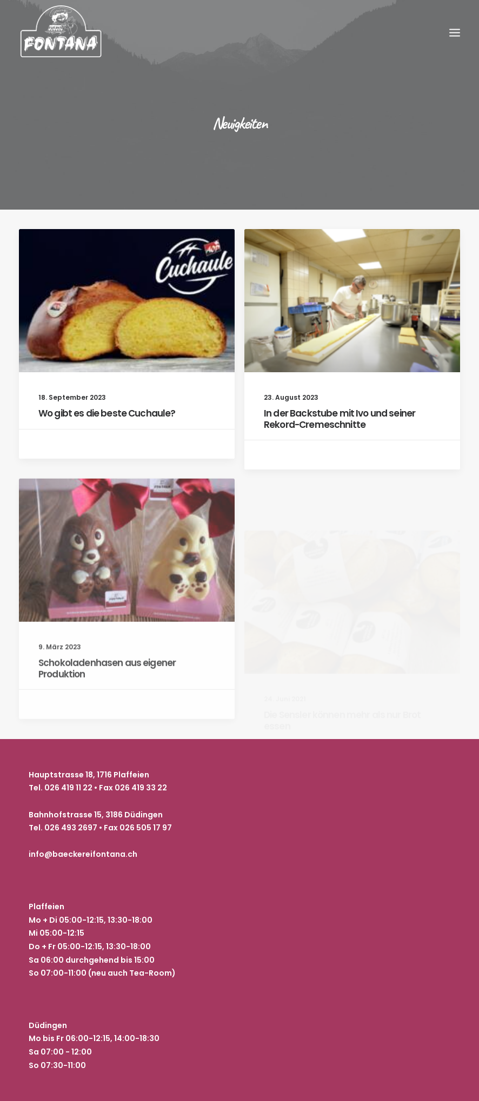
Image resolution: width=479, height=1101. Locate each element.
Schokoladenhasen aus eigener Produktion (107, 703)
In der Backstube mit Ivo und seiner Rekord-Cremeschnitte (339, 419)
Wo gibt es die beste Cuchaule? (107, 413)
